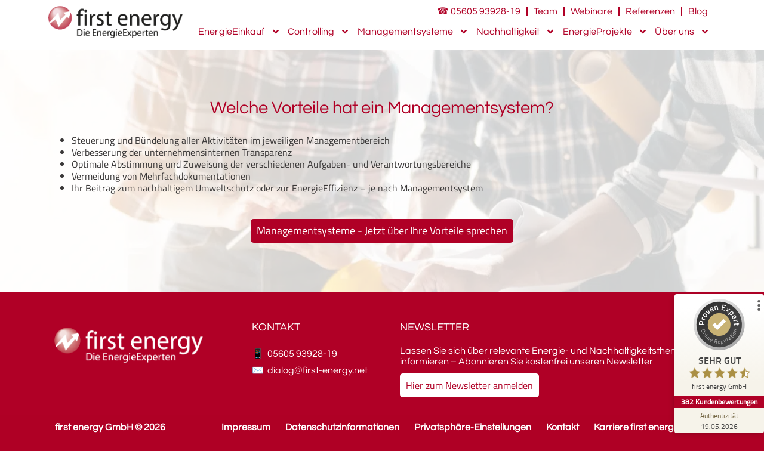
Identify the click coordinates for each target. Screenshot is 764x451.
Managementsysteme (413, 31)
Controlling (319, 31)
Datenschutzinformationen (342, 427)
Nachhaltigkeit (515, 31)
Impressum (245, 427)
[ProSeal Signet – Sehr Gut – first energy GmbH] (719, 347)
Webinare (591, 11)
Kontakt (562, 427)
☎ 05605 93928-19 (478, 11)
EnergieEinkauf (239, 31)
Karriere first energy (636, 427)
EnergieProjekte (605, 31)
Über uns (682, 31)
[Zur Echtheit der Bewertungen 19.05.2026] (719, 420)
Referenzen (650, 11)
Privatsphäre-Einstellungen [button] (472, 427)
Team (545, 11)
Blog (698, 11)
